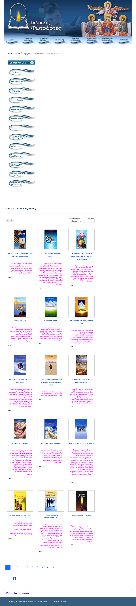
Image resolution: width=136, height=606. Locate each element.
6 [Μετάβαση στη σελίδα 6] (32, 567)
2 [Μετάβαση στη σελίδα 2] (12, 567)
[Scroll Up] (60, 601)
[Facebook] (14, 579)
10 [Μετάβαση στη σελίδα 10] (52, 567)
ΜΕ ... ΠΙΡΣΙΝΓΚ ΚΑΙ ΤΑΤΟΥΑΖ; (20, 515)
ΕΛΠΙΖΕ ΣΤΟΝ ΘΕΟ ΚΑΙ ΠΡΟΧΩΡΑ (81, 443)
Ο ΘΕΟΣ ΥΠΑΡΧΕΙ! (50, 321)
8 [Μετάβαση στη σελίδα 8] (42, 567)
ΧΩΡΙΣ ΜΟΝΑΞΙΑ (20, 321)
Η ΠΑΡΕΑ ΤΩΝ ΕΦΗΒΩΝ (20, 443)
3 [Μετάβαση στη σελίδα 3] (17, 567)
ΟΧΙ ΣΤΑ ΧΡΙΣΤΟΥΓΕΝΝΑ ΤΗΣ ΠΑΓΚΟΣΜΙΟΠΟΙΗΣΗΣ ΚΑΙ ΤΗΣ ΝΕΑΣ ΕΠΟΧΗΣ (81, 256)
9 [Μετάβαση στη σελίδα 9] (47, 567)
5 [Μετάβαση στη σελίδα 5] (27, 567)
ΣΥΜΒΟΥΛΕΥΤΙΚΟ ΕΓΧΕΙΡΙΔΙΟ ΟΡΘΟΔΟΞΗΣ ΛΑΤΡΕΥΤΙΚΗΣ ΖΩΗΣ (51, 382)
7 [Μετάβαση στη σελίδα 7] (37, 567)
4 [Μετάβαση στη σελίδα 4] (22, 567)
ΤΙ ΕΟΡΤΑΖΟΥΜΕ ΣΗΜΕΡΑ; (50, 443)
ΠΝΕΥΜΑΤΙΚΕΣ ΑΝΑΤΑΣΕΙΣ (81, 515)
